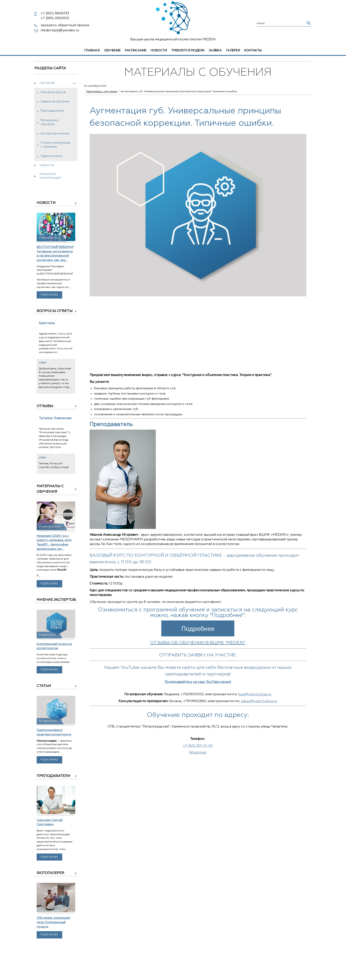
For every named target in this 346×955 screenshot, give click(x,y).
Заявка (215, 50)
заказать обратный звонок (65, 25)
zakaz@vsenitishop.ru (259, 701)
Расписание (135, 50)
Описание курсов (53, 92)
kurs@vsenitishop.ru (254, 694)
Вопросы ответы (55, 311)
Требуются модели (187, 50)
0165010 (55, 18)
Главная (92, 50)
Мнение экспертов (56, 600)
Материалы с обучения (49, 122)
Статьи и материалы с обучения (55, 144)
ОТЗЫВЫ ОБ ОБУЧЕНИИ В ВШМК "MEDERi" (198, 643)
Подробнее (49, 294)
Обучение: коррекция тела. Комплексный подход (53, 922)
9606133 (55, 13)
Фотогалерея (50, 873)
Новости (159, 50)
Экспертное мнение (55, 133)
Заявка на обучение (55, 101)
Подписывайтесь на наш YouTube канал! (197, 682)
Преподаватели (52, 110)
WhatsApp (198, 752)
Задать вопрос (51, 156)
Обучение (112, 50)
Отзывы (45, 406)
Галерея (233, 50)
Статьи (44, 686)
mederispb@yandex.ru (60, 30)
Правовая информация (50, 176)
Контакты (253, 50)
